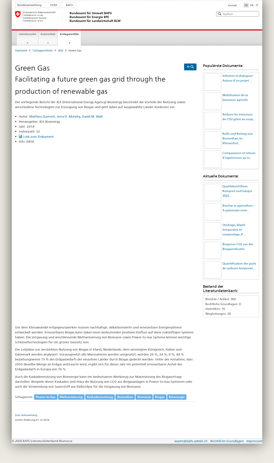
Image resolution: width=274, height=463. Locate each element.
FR (251, 5)
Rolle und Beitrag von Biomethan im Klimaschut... (237, 138)
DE (246, 5)
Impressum (254, 441)
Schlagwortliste (69, 34)
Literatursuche (27, 34)
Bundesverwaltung (29, 5)
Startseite (21, 50)
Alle (60, 50)
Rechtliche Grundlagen (227, 441)
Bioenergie (177, 397)
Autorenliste (47, 34)
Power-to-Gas (45, 397)
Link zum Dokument (38, 137)
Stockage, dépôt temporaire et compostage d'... (233, 229)
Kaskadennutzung (100, 397)
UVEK (53, 5)
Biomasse (144, 397)
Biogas (160, 397)
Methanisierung (71, 397)
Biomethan (125, 397)
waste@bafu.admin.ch (190, 441)
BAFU (69, 5)
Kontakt (232, 5)
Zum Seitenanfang (26, 415)
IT (257, 5)
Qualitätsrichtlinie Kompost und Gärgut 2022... (237, 191)
